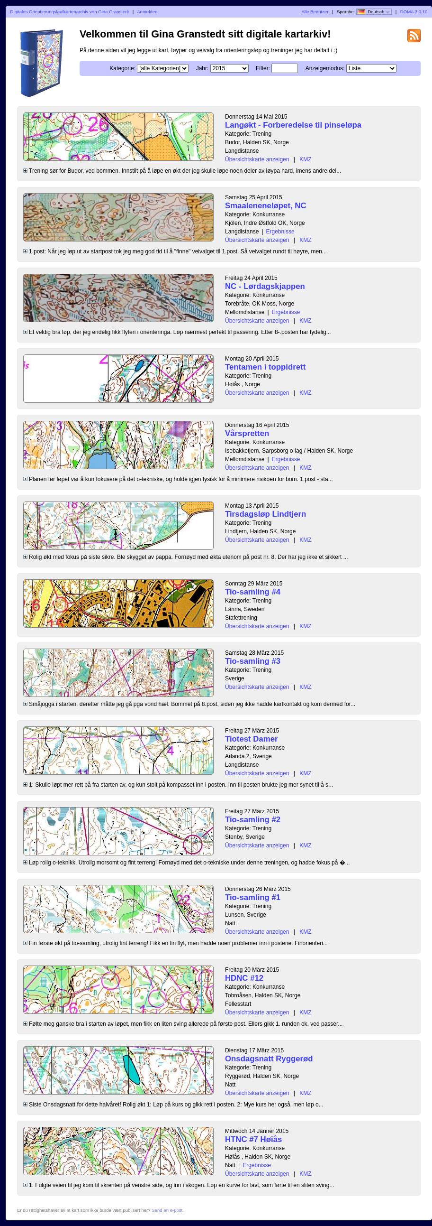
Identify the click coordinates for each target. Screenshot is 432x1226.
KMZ (305, 159)
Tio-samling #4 (252, 591)
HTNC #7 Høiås (253, 1139)
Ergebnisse (280, 231)
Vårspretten (247, 433)
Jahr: (202, 68)
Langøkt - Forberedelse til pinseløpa (293, 125)
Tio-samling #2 (252, 819)
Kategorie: (122, 68)
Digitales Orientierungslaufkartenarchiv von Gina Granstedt (69, 11)
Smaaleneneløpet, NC (265, 205)
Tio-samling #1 (252, 897)
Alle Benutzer (314, 11)
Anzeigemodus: (325, 68)
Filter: (263, 68)
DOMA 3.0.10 (414, 11)
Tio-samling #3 (252, 661)
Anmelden (147, 11)
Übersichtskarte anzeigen (257, 159)
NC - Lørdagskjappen (265, 286)
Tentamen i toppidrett (265, 367)
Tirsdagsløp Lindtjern (265, 514)
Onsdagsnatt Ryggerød (269, 1058)
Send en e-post (167, 1210)
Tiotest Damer (251, 738)
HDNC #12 (244, 978)
